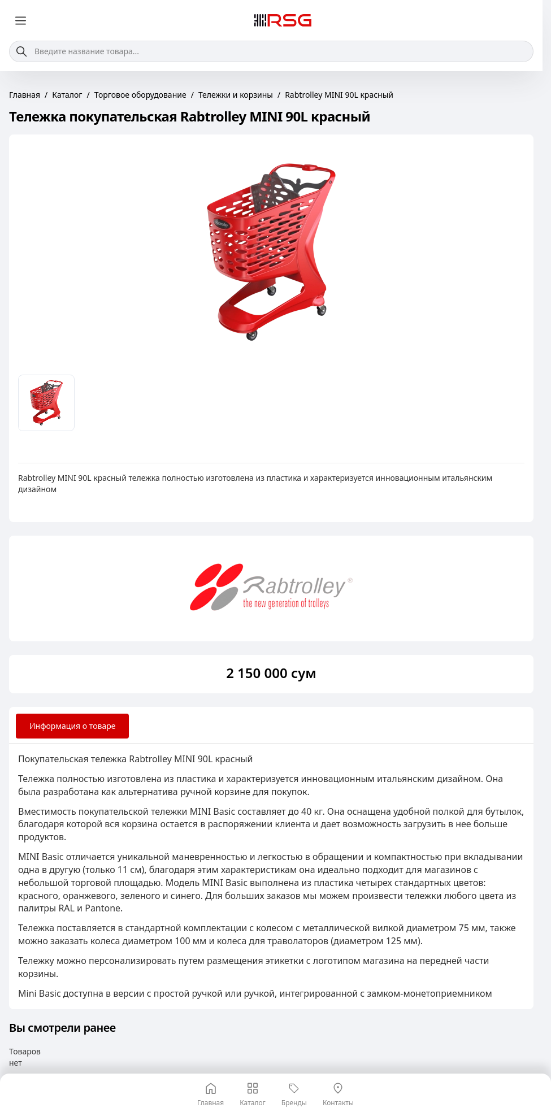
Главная (210, 1095)
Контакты (338, 1095)
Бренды (294, 1095)
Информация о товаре (72, 725)
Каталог (253, 1095)
